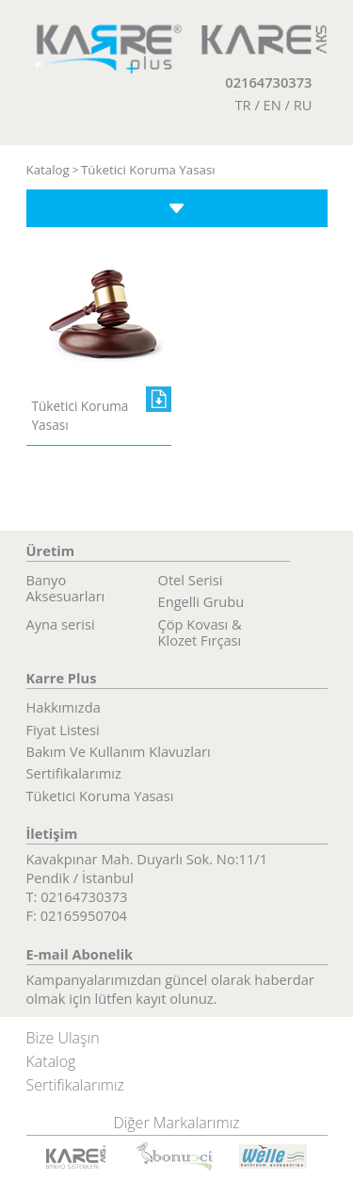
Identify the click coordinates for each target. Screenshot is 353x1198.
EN (272, 104)
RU (303, 104)
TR (242, 104)
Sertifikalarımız (73, 772)
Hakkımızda (63, 706)
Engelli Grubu (201, 601)
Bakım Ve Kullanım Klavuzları (118, 751)
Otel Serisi (190, 579)
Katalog (48, 170)
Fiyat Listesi (63, 729)
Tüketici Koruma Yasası (148, 170)
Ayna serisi (60, 623)
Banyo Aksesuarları (65, 587)
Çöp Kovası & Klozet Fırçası (200, 632)
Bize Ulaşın (63, 1037)
